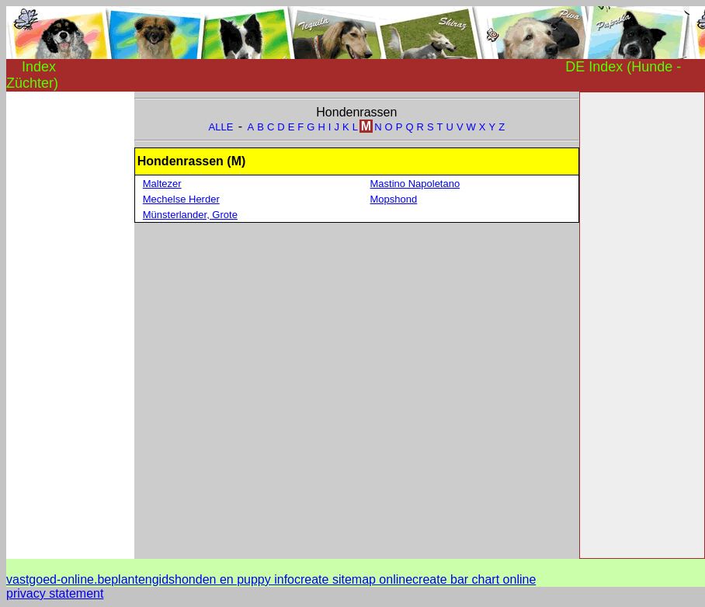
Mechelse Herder (181, 199)
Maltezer (162, 183)
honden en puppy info (234, 579)
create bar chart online (474, 579)
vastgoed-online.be (58, 579)
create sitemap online (353, 579)
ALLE (221, 127)
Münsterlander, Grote (190, 214)
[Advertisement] (68, 324)
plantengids (143, 579)
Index (39, 67)
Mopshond (394, 199)
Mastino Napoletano (415, 183)
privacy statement (54, 593)
